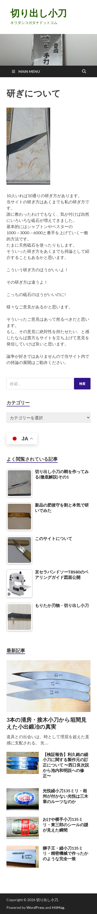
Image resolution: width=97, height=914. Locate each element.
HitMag (58, 907)
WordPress (35, 907)
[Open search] (84, 71)
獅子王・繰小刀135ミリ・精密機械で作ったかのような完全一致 (65, 853)
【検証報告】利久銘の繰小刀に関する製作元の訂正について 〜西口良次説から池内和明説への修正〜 (66, 765)
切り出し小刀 (38, 13)
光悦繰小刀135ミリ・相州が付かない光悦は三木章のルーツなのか (65, 796)
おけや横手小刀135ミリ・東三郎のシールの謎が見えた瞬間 (65, 824)
